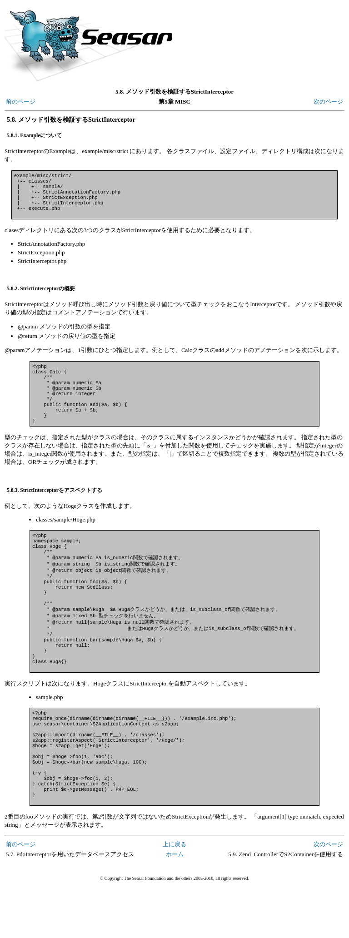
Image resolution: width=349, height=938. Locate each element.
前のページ (20, 101)
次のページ (328, 101)
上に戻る (174, 895)
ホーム (175, 905)
